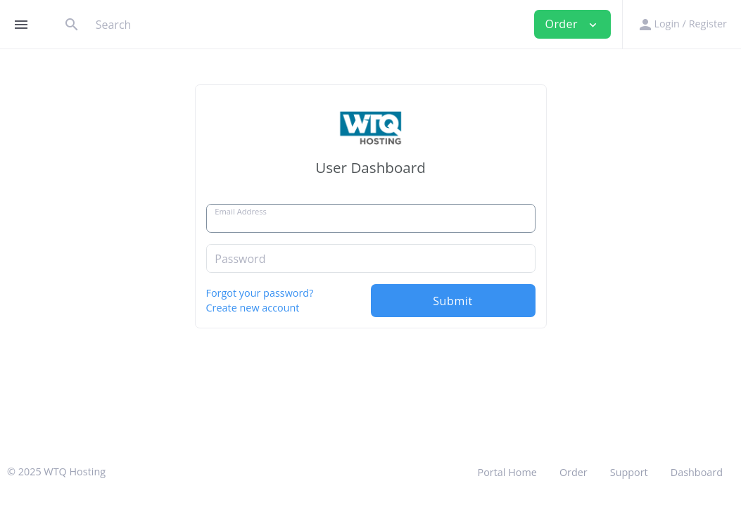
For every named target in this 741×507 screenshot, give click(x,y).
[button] (681, 24)
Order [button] (572, 24)
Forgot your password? (260, 293)
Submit (453, 301)
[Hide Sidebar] (21, 25)
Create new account (253, 307)
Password (240, 259)
